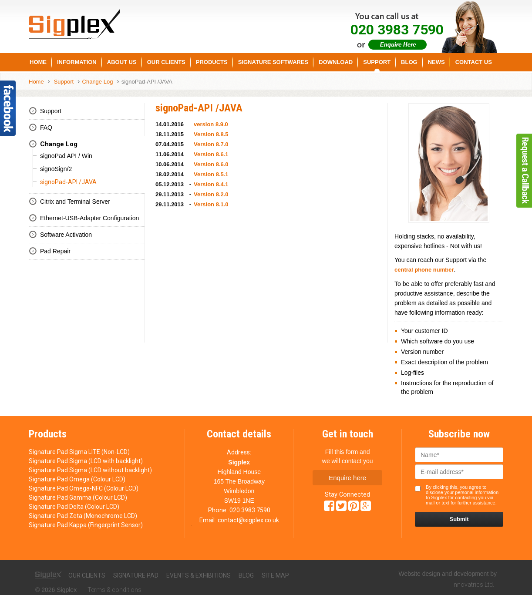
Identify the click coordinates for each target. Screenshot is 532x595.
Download (336, 62)
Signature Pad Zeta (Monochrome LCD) (83, 515)
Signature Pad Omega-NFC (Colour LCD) (83, 488)
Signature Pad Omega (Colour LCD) (77, 479)
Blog (409, 62)
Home (38, 62)
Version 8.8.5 (211, 134)
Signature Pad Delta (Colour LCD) (74, 506)
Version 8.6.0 (211, 164)
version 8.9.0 (211, 124)
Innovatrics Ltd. (473, 584)
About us (122, 62)
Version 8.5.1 (211, 174)
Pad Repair (55, 251)
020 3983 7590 (249, 510)
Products (212, 62)
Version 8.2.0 (211, 194)
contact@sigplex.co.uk (248, 520)
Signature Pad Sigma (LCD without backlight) (90, 470)
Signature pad (135, 575)
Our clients (86, 575)
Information (77, 62)
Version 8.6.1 (211, 154)
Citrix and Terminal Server (75, 201)
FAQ (46, 127)
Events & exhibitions (198, 575)
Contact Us (473, 62)
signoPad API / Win (66, 155)
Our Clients (166, 62)
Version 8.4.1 (211, 184)
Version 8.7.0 (211, 144)
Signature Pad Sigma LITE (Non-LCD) (79, 451)
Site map (275, 575)
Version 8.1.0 (211, 204)
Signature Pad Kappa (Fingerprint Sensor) (86, 524)
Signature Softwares (273, 62)
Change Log (97, 81)
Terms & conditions (114, 589)
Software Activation (66, 234)
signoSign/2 (56, 168)
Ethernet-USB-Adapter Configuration (89, 218)
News (436, 62)
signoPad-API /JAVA (146, 81)
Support (377, 62)
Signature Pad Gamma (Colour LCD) (78, 497)
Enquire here (347, 477)
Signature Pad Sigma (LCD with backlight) (86, 460)
